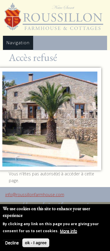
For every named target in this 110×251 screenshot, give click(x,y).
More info (68, 231)
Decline (12, 243)
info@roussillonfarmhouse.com (34, 194)
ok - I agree (36, 243)
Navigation (18, 42)
